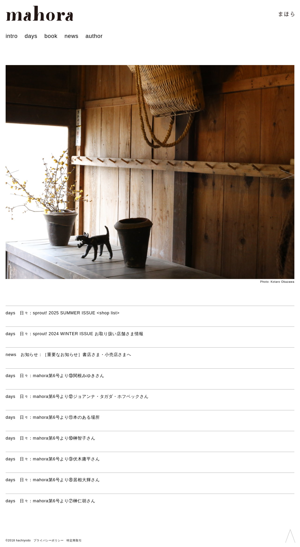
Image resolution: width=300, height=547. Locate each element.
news (71, 36)
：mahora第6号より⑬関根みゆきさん (55, 375)
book (50, 36)
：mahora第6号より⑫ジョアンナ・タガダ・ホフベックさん (77, 396)
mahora (40, 13)
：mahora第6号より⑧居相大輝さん (53, 479)
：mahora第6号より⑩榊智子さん (50, 438)
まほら (286, 13)
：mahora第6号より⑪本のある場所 (53, 417)
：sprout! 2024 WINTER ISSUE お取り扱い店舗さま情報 (74, 333)
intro (12, 36)
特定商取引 (74, 540)
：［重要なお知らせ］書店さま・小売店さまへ (68, 354)
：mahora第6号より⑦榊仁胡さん (50, 501)
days (31, 36)
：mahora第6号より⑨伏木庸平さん (53, 459)
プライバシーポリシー (49, 540)
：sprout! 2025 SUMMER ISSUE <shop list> (63, 313)
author (94, 36)
